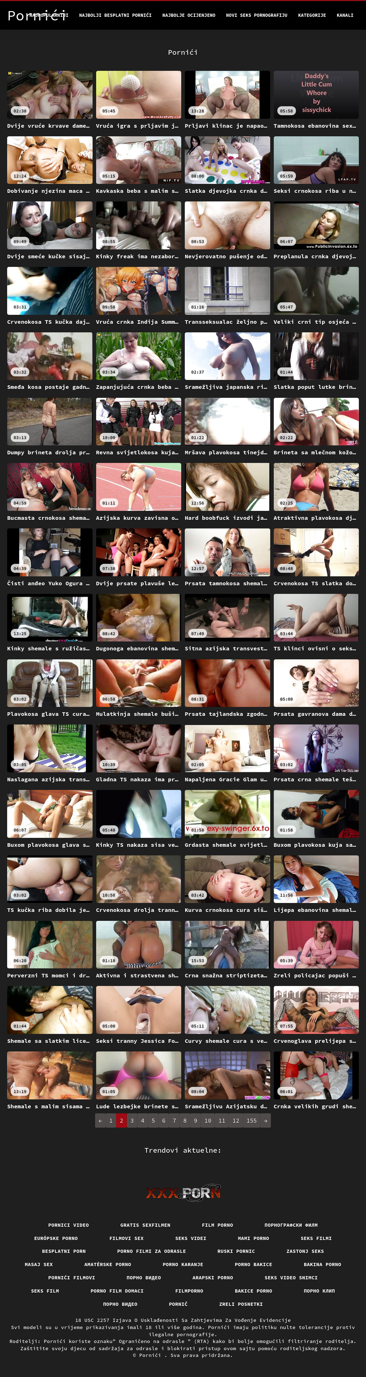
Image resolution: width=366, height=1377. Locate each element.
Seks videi (191, 1238)
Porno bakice (253, 1264)
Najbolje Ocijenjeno (188, 15)
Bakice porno (253, 1291)
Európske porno (56, 1238)
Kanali (345, 15)
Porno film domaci (117, 1291)
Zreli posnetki (241, 1304)
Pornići (151, 1355)
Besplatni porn (64, 1251)
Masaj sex (39, 1264)
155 (252, 1120)
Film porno (217, 1225)
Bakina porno (322, 1264)
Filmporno (189, 1291)
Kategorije (312, 15)
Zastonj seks (305, 1251)
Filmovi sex (126, 1238)
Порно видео (144, 1277)
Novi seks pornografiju (257, 15)
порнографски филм (291, 1225)
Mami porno (253, 1238)
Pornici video (68, 1225)
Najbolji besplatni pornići (115, 15)
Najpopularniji (48, 15)
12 (235, 1120)
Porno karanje (183, 1264)
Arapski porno (213, 1277)
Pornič (178, 1304)
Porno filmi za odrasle (151, 1251)
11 (221, 1120)
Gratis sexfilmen (145, 1225)
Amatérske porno (107, 1264)
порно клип (319, 1291)
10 (207, 1120)
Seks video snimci (291, 1277)
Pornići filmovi (71, 1277)
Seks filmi (316, 1238)
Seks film (45, 1291)
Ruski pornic (236, 1251)
